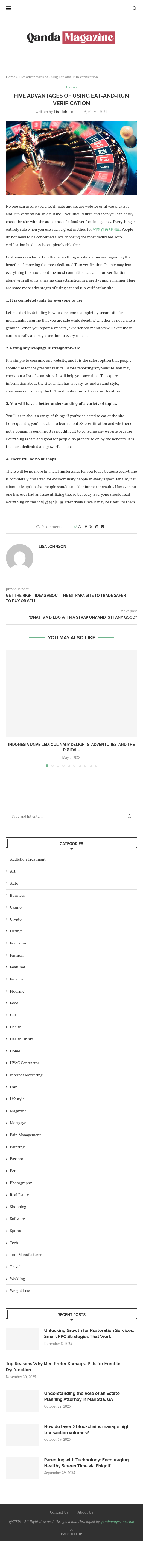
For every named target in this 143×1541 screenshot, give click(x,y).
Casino (16, 907)
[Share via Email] (102, 526)
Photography (21, 1182)
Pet (13, 1170)
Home (10, 76)
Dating (16, 930)
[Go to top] (71, 1533)
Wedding (17, 1278)
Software (17, 1218)
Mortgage (18, 1122)
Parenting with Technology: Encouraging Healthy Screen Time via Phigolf (86, 1462)
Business (17, 895)
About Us (85, 1512)
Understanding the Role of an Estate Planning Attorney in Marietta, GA (82, 1396)
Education (18, 943)
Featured (17, 966)
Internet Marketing (26, 1074)
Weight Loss (20, 1290)
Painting (17, 1146)
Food (14, 1002)
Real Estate (19, 1194)
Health (16, 1026)
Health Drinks (22, 1038)
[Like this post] (79, 526)
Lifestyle (17, 1098)
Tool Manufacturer (26, 1254)
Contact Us (59, 1512)
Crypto (16, 919)
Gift (13, 1015)
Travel (15, 1266)
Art (13, 871)
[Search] (134, 8)
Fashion (17, 955)
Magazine (18, 1110)
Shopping (18, 1206)
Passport (17, 1158)
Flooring (17, 991)
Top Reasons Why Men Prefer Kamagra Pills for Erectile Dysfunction (63, 1366)
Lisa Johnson (65, 111)
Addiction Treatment (28, 859)
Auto (14, 883)
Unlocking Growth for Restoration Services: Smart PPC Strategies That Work (89, 1333)
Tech (14, 1242)
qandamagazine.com (117, 1521)
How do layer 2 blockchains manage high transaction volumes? (87, 1429)
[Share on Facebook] (86, 526)
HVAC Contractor (24, 1062)
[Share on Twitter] (91, 526)
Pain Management (25, 1134)
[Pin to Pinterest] (96, 526)
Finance (17, 979)
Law (13, 1086)
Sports (15, 1230)
